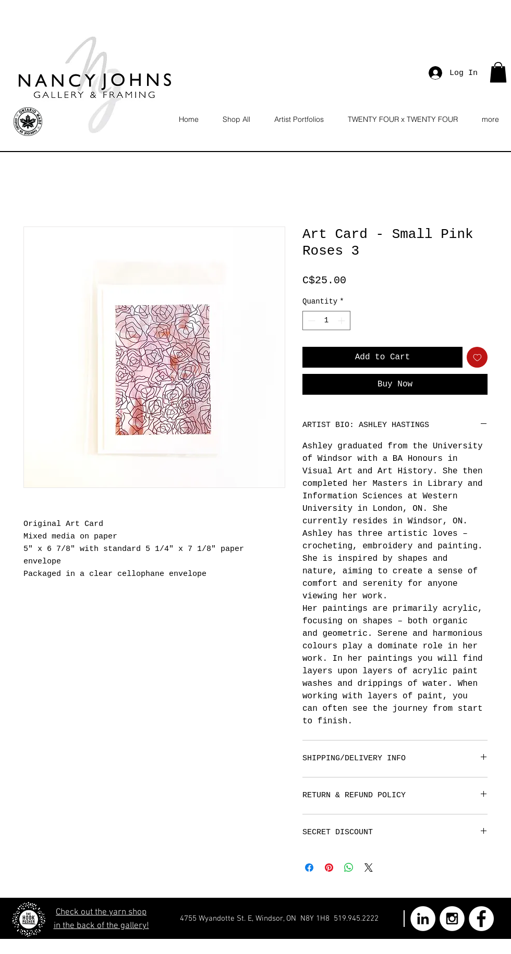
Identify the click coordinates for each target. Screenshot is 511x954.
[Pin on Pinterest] (329, 867)
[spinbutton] (326, 320)
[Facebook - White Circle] (481, 918)
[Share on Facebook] (309, 867)
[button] (498, 72)
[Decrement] (310, 320)
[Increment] (342, 320)
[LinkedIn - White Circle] (422, 918)
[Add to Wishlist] (477, 357)
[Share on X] (368, 867)
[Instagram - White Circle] (452, 918)
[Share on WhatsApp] (349, 867)
